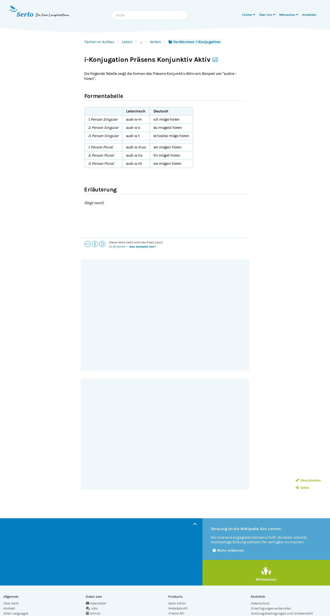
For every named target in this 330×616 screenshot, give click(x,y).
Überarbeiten (308, 480)
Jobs (92, 608)
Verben (155, 42)
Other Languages (15, 613)
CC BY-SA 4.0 (117, 246)
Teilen (302, 488)
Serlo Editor (177, 603)
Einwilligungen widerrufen (271, 608)
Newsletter (96, 603)
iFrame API (176, 613)
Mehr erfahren (228, 550)
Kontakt (9, 608)
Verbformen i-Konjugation (195, 42)
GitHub (93, 613)
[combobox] (150, 15)
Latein (127, 42)
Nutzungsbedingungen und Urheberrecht (282, 613)
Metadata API (178, 608)
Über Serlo (11, 603)
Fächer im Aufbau (99, 42)
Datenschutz (260, 603)
